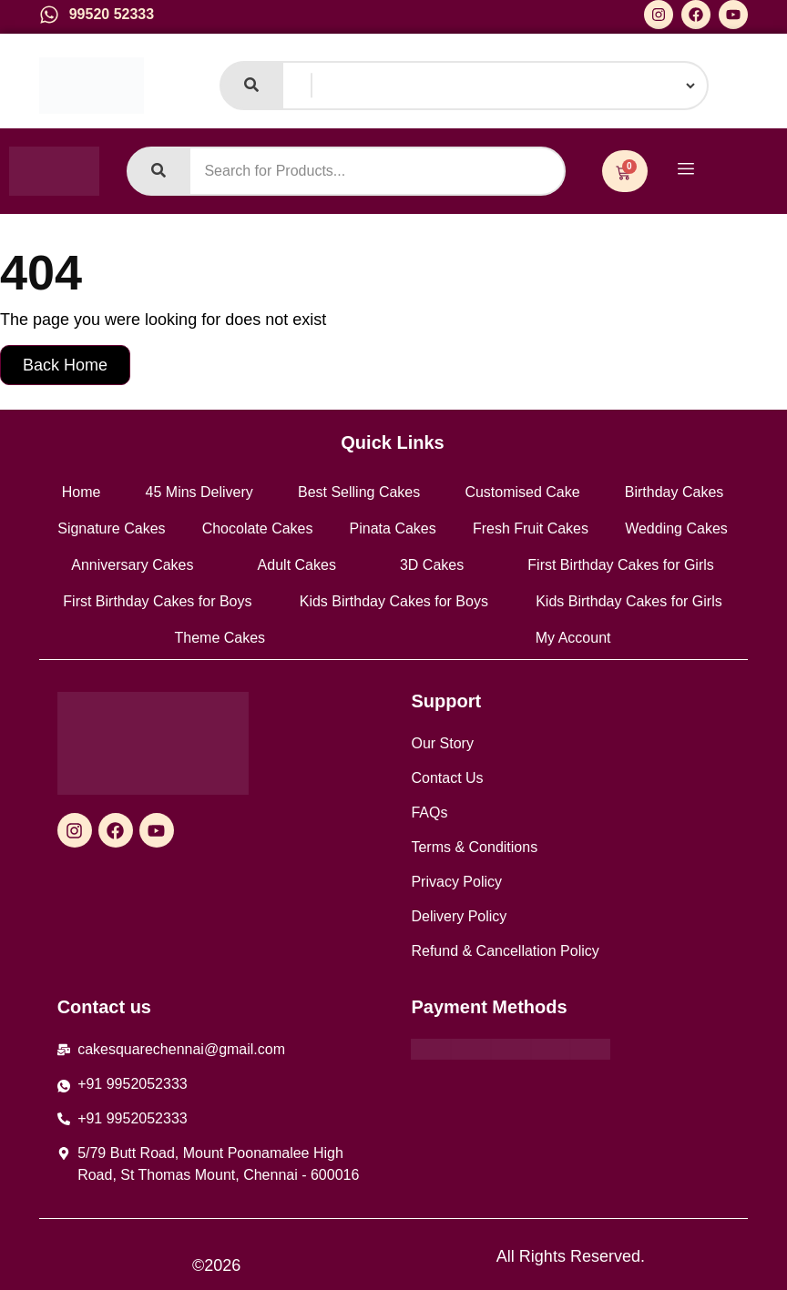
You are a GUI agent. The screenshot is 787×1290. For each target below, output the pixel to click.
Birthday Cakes (674, 492)
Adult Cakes (297, 565)
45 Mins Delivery (199, 492)
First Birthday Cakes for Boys (157, 601)
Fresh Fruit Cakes (530, 528)
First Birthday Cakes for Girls (620, 565)
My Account (573, 637)
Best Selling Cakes (359, 492)
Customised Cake (522, 492)
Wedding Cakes (676, 528)
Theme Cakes (220, 637)
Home (81, 492)
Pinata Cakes (393, 528)
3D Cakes (432, 565)
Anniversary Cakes (132, 565)
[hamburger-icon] (686, 170)
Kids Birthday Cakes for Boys (394, 601)
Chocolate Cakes (257, 528)
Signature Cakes (111, 528)
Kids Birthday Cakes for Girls (629, 601)
